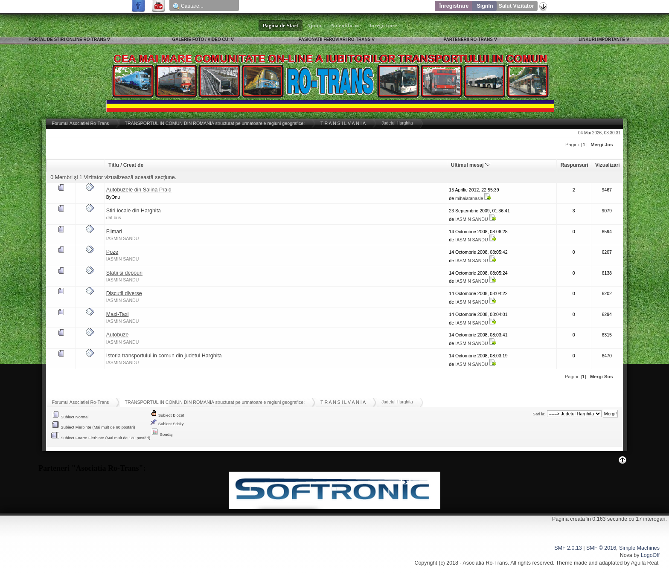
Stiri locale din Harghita (133, 211)
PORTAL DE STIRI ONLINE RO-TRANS (67, 39)
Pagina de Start (281, 26)
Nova (626, 555)
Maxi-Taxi (117, 314)
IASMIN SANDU (471, 219)
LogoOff (650, 555)
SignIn (485, 6)
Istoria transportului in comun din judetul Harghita (164, 356)
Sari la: (539, 414)
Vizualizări (607, 165)
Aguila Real (644, 563)
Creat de (133, 165)
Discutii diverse (124, 293)
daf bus (113, 217)
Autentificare (345, 26)
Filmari (114, 232)
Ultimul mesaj (470, 165)
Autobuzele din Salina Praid (139, 190)
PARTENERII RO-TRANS (468, 39)
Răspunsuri (574, 165)
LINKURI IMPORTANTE (602, 39)
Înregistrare (454, 6)
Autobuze (117, 335)
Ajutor (314, 26)
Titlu (113, 165)
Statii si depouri (124, 273)
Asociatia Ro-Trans (485, 563)
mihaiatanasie (469, 198)
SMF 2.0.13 (568, 548)
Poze (112, 252)
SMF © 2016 (601, 548)
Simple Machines (639, 548)
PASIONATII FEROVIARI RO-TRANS (335, 39)
